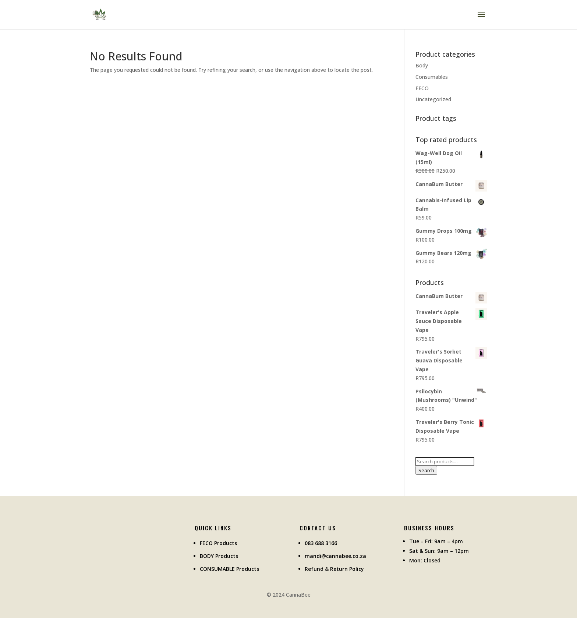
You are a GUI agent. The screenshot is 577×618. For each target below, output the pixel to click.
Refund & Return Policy (334, 568)
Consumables (431, 76)
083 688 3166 (321, 543)
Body (421, 65)
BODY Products (219, 555)
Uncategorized (433, 99)
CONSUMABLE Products (229, 568)
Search (426, 470)
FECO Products (218, 543)
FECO (422, 88)
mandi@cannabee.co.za (335, 555)
